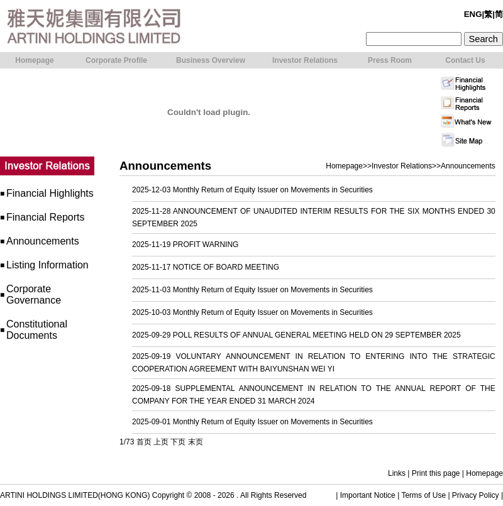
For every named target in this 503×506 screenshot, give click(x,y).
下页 (177, 441)
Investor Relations (402, 166)
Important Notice (367, 495)
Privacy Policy (475, 495)
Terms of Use (423, 495)
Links (397, 473)
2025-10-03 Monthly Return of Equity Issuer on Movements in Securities (252, 312)
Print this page (436, 473)
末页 (195, 441)
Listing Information (47, 265)
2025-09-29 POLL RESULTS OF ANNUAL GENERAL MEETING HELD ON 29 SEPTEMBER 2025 (296, 335)
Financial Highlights (50, 193)
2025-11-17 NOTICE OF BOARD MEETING (205, 267)
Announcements (42, 241)
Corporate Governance (33, 294)
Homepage (344, 166)
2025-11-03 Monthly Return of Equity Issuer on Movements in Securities (252, 289)
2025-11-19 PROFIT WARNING (185, 244)
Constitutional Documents (36, 330)
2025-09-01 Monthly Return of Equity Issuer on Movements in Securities (252, 421)
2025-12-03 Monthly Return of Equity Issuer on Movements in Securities (252, 189)
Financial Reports (45, 217)
